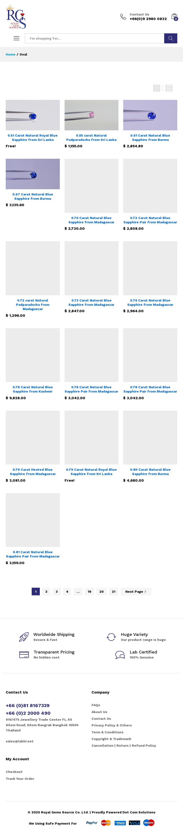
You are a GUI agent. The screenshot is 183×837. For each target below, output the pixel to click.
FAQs (96, 705)
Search (170, 38)
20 (101, 591)
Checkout (14, 772)
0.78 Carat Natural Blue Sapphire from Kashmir (33, 389)
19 (89, 591)
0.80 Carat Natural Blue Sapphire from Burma (150, 472)
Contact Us (139, 14)
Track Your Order (20, 779)
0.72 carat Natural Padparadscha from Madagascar (32, 304)
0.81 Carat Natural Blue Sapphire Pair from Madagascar (33, 554)
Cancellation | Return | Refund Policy (124, 745)
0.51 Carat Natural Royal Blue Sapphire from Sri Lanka (33, 137)
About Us (99, 712)
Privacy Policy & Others (112, 725)
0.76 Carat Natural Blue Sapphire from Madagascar (150, 302)
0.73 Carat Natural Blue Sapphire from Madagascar (91, 302)
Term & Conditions (107, 732)
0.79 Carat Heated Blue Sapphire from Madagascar (33, 472)
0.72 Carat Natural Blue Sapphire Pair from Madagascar (150, 220)
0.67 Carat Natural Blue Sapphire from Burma (32, 196)
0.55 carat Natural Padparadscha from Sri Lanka (91, 137)
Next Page (136, 591)
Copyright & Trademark (111, 739)
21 (113, 591)
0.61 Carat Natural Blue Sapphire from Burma (150, 137)
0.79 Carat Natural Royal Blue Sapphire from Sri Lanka (91, 472)
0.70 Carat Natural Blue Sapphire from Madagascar (91, 220)
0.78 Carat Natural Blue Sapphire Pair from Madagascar (91, 389)
